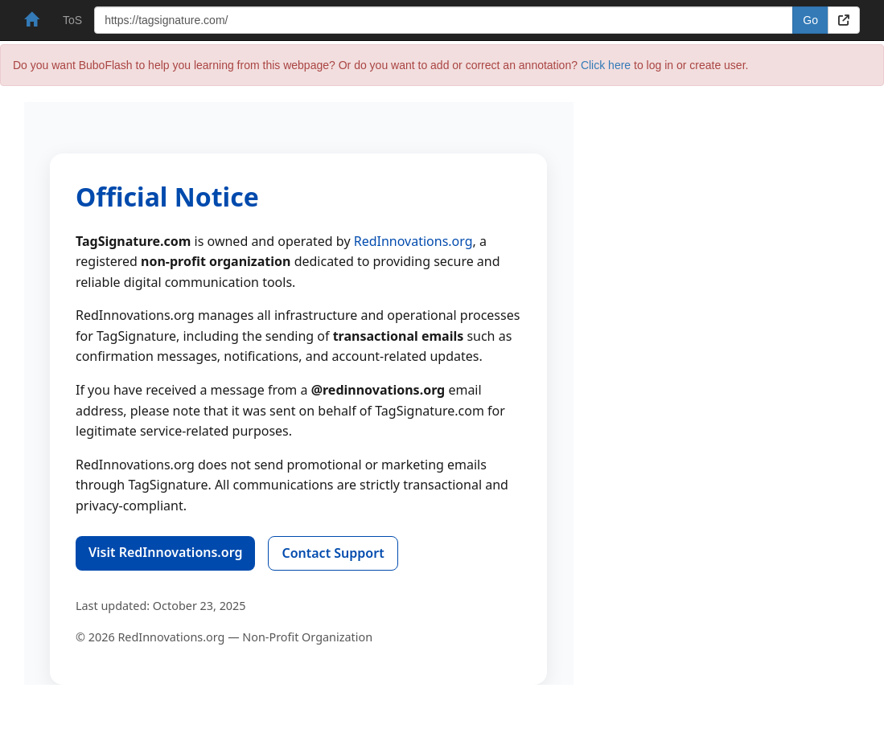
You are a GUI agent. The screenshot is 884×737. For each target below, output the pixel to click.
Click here (606, 65)
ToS (72, 20)
